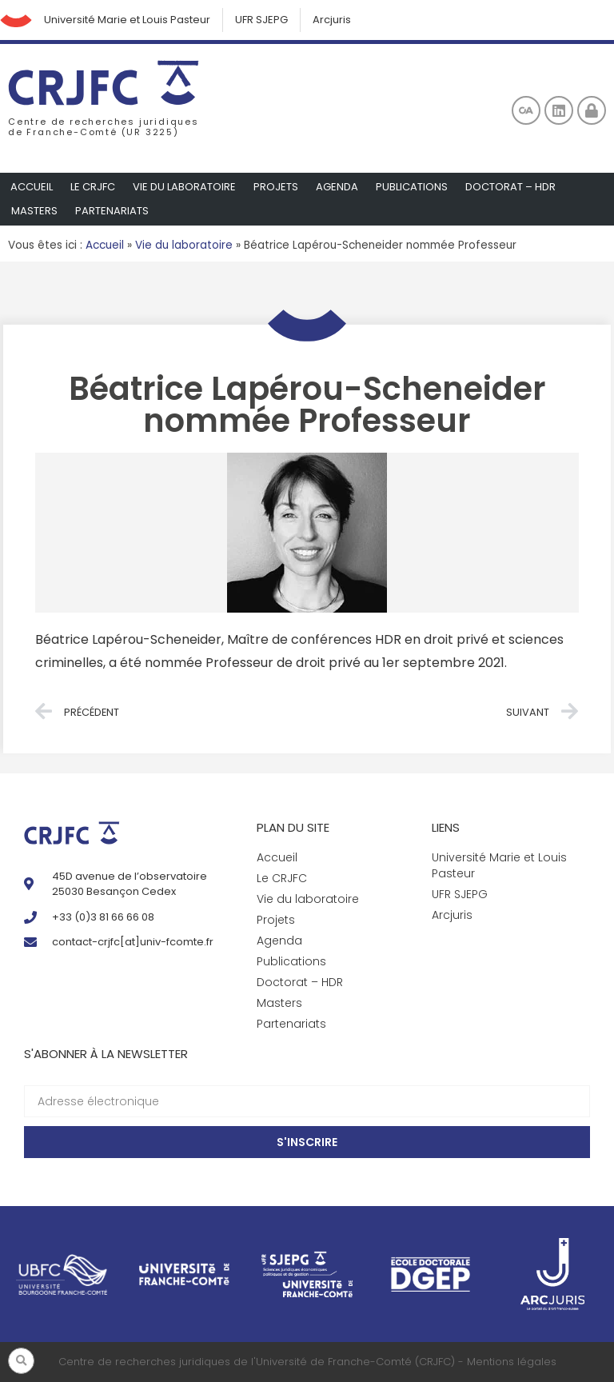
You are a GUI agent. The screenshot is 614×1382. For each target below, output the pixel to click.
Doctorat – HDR (510, 186)
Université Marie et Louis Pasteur (127, 19)
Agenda (337, 186)
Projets (275, 186)
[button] (21, 1361)
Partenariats (112, 210)
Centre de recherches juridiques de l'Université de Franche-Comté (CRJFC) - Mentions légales (307, 1361)
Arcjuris (332, 19)
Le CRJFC (92, 186)
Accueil (31, 186)
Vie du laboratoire (184, 186)
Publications (412, 186)
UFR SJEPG (261, 19)
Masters (34, 210)
